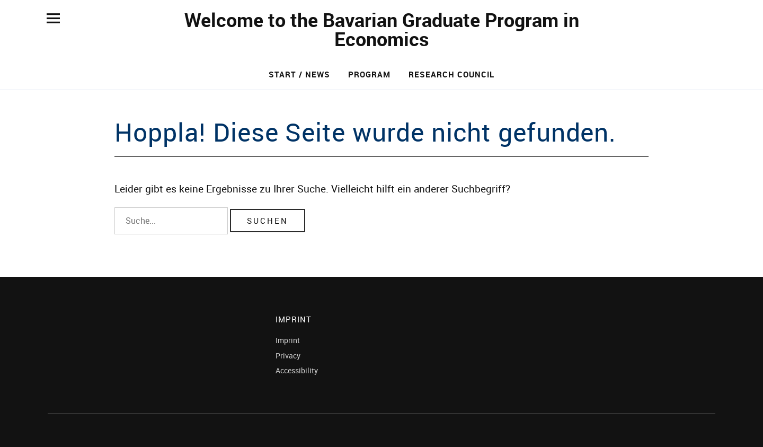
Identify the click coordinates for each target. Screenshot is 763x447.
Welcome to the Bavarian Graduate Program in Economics (381, 29)
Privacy (288, 355)
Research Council (451, 74)
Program (369, 74)
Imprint (288, 340)
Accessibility (297, 370)
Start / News (299, 74)
